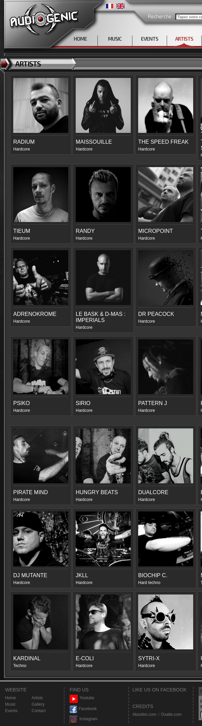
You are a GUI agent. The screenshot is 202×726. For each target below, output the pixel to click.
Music (10, 704)
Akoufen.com (144, 714)
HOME (80, 39)
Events (11, 710)
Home (10, 697)
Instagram (83, 719)
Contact (38, 710)
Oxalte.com (171, 714)
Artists (37, 697)
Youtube (82, 698)
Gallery (38, 704)
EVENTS (149, 39)
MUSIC (115, 39)
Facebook (83, 709)
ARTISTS (184, 39)
